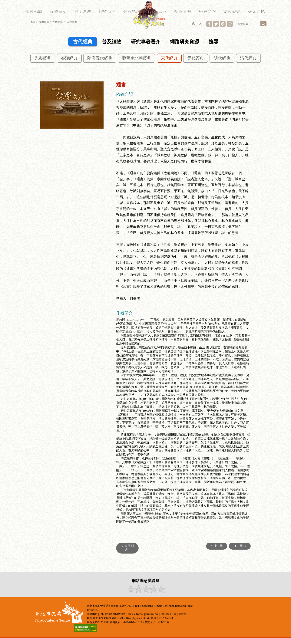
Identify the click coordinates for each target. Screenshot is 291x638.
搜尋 (213, 41)
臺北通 (283, 2)
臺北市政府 (270, 2)
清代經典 (248, 58)
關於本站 (92, 614)
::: (204, 2)
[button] (194, 23)
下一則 (241, 546)
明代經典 (222, 58)
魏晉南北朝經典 (136, 58)
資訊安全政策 (136, 614)
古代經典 (57, 21)
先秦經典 (43, 58)
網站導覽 (213, 2)
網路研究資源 (184, 41)
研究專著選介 (145, 41)
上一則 (216, 546)
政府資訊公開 (168, 614)
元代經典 (195, 58)
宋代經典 (169, 58)
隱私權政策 (152, 614)
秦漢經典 (69, 58)
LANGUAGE (242, 2)
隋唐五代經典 (99, 58)
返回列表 (126, 547)
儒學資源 (44, 21)
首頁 (33, 21)
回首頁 (182, 614)
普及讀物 (111, 41)
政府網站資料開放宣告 (112, 614)
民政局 (256, 2)
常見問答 (227, 2)
